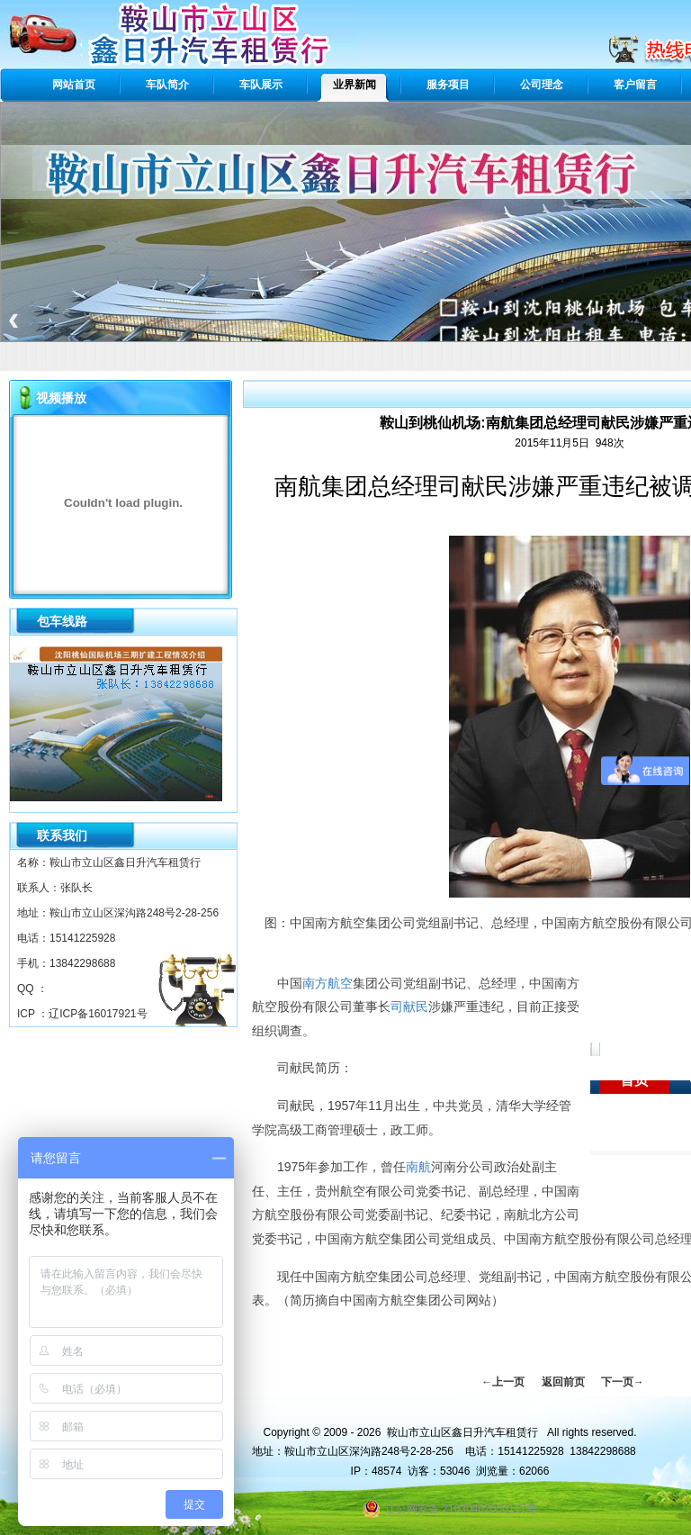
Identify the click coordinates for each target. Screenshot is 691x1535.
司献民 (409, 1006)
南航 (418, 1167)
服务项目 (448, 84)
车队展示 (261, 84)
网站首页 (73, 84)
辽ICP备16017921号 (98, 1013)
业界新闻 (354, 84)
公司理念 (541, 84)
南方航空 (327, 983)
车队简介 (167, 84)
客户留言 (635, 84)
